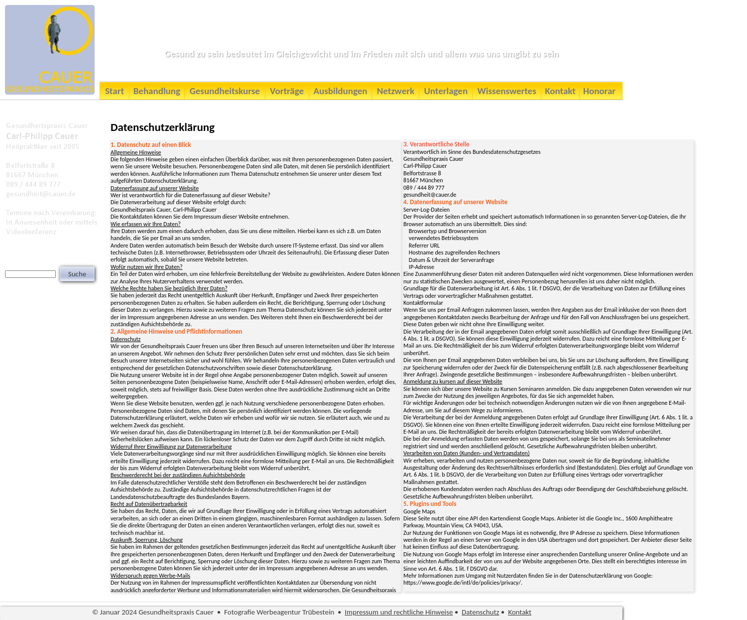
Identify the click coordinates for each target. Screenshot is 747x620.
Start (114, 91)
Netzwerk (395, 91)
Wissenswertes (507, 91)
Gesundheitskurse (225, 91)
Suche (77, 273)
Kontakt (560, 91)
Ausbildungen (341, 91)
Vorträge (287, 91)
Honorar (599, 91)
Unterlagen (446, 91)
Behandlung (156, 91)
